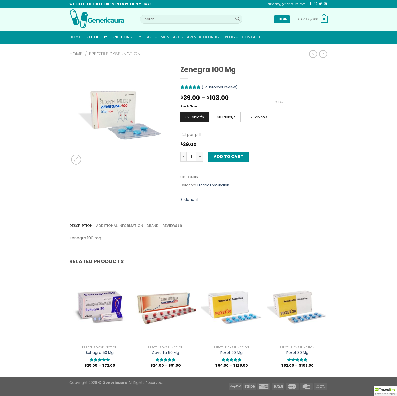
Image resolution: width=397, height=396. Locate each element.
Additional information (119, 226)
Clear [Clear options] (279, 102)
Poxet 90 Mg (231, 352)
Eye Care (146, 37)
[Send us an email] (325, 4)
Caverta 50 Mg (165, 352)
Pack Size (188, 106)
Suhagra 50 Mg (100, 352)
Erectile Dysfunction (108, 37)
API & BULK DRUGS (204, 37)
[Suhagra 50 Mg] (99, 307)
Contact (251, 37)
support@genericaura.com (286, 4)
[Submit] (237, 19)
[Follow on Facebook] (310, 4)
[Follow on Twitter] (320, 4)
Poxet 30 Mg (297, 352)
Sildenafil (189, 199)
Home (75, 37)
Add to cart (229, 156)
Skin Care (172, 37)
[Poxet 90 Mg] (231, 307)
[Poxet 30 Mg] (297, 307)
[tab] (81, 226)
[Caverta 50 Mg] (165, 307)
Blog (232, 37)
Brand (153, 226)
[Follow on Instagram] (315, 4)
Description (81, 226)
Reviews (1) (172, 226)
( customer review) (220, 87)
